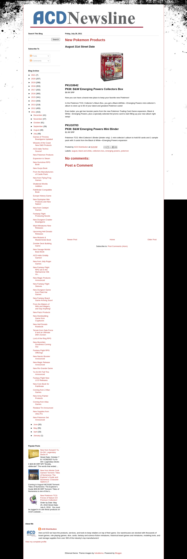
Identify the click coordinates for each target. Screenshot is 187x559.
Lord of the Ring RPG (42, 338)
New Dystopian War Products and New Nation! (42, 201)
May (35, 428)
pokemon (125, 151)
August (36, 130)
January (37, 435)
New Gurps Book (40, 168)
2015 (33, 97)
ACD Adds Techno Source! (40, 150)
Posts (33, 56)
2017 (33, 90)
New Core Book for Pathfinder (41, 385)
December (38, 115)
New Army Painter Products (40, 397)
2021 (33, 75)
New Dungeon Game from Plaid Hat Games (42, 292)
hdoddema (99, 553)
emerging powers (112, 151)
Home (112, 239)
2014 (33, 101)
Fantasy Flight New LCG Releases (41, 379)
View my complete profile (35, 542)
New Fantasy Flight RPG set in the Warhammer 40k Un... (41, 270)
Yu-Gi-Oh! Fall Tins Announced (41, 373)
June (35, 424)
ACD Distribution (49, 529)
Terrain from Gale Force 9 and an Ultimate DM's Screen (43, 332)
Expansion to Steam (41, 158)
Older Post (152, 239)
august (74, 151)
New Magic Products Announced (41, 279)
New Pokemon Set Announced (41, 418)
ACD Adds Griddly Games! (40, 256)
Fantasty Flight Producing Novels (41, 215)
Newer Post (72, 239)
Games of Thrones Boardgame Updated (43, 138)
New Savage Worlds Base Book (41, 250)
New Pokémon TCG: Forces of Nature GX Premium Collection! (49, 497)
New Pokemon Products (43, 155)
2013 (33, 105)
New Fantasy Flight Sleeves (41, 285)
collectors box (98, 151)
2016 (33, 93)
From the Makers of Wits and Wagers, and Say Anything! (42, 306)
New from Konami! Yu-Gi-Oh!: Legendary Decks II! (49, 452)
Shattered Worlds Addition (40, 185)
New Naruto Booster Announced (41, 357)
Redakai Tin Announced (43, 408)
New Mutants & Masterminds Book (42, 238)
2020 (33, 79)
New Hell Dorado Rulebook (40, 325)
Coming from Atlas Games (41, 403)
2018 (33, 86)
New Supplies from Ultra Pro (41, 412)
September (38, 126)
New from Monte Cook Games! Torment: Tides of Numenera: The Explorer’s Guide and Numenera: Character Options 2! (50, 476)
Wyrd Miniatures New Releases (42, 227)
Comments (35, 61)
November (38, 119)
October (37, 122)
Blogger (118, 553)
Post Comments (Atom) (118, 246)
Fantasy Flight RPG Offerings (41, 351)
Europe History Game (42, 196)
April (35, 432)
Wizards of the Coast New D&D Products (42, 144)
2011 (33, 112)
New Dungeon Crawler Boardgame (42, 221)
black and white (85, 151)
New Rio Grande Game (43, 368)
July (35, 134)
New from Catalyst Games (41, 209)
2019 (33, 82)
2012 (33, 108)
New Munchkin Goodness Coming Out (42, 344)
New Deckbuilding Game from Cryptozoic (40, 318)
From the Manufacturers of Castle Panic (43, 173)
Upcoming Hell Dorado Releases (42, 232)
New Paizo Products (41, 312)
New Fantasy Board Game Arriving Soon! (43, 299)
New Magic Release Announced (41, 363)
